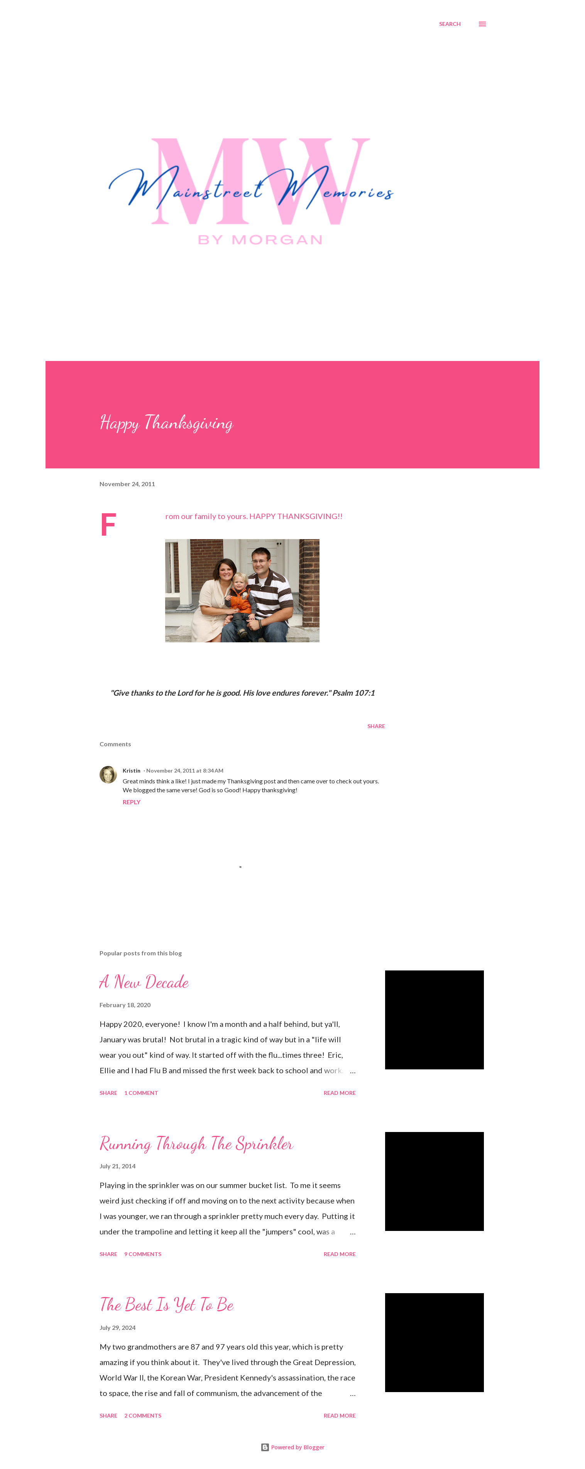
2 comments (142, 1415)
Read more (340, 1092)
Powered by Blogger (292, 1447)
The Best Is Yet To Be (166, 1304)
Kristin (131, 770)
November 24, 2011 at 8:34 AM (184, 770)
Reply (131, 801)
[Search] (450, 24)
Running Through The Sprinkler (196, 1143)
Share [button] (376, 726)
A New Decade (144, 982)
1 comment (141, 1092)
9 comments (142, 1254)
